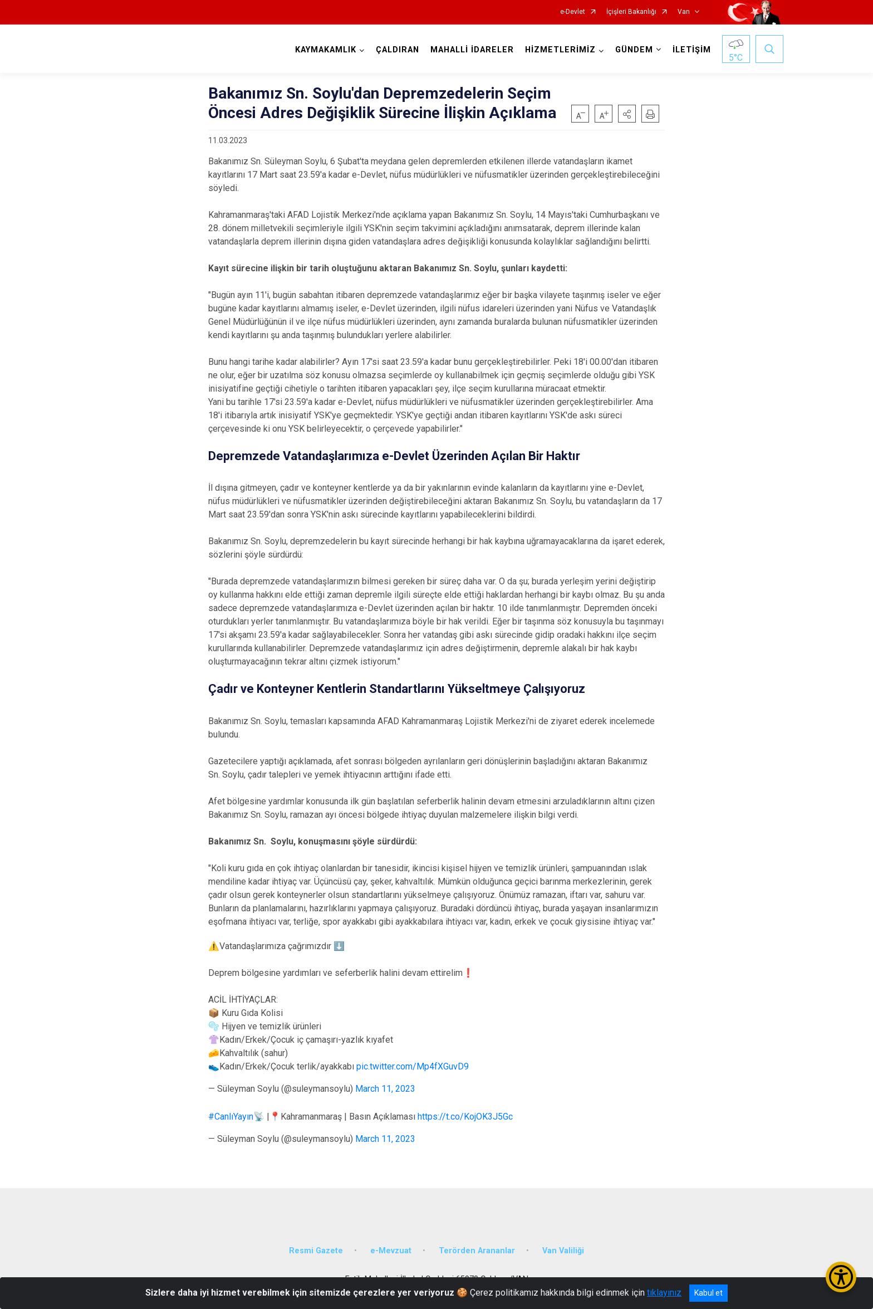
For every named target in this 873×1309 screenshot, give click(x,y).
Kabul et (708, 1292)
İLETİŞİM (692, 50)
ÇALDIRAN (397, 50)
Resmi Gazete (316, 1251)
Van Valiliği (563, 1251)
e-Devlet (572, 12)
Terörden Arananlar (477, 1251)
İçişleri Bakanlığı (631, 12)
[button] (627, 114)
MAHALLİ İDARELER (472, 50)
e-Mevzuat (390, 1251)
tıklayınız (664, 1292)
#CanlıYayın (230, 1116)
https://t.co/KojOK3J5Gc (465, 1116)
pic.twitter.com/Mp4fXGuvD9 (412, 1066)
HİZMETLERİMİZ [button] (560, 50)
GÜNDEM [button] (634, 50)
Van (684, 12)
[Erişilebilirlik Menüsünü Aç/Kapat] (841, 1277)
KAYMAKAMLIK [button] (325, 50)
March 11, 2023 (385, 1088)
